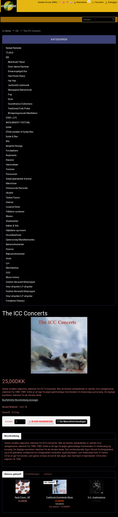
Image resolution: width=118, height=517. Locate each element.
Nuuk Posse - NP (22, 497)
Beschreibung (11, 436)
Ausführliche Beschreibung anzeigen (20, 400)
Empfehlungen (32, 474)
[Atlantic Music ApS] (9, 5)
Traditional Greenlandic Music (59, 497)
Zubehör (48, 474)
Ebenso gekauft (12, 474)
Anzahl (9, 421)
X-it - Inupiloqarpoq (96, 497)
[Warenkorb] (82, 2)
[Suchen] (113, 19)
